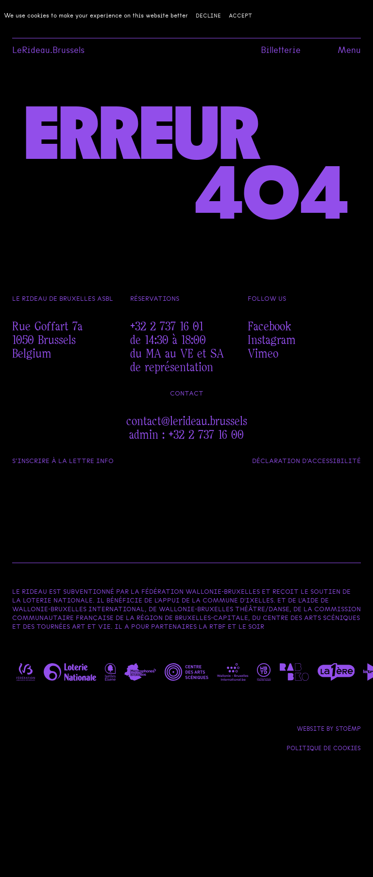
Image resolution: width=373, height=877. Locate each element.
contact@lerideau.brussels (186, 421)
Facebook (269, 327)
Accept (240, 15)
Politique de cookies (324, 748)
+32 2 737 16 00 (206, 435)
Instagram (272, 340)
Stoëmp (348, 729)
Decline (208, 15)
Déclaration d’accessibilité (306, 461)
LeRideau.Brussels (48, 50)
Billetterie (281, 50)
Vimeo (263, 354)
